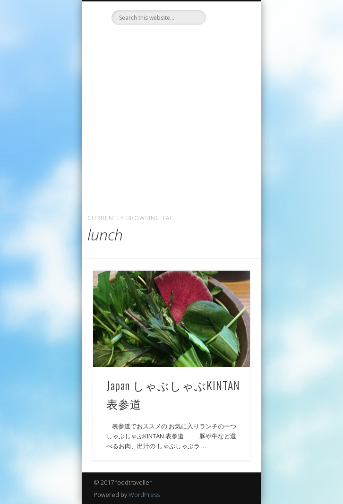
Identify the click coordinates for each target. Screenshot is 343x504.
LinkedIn (180, 41)
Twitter (160, 41)
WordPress (144, 494)
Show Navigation (226, 84)
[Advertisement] (171, 131)
